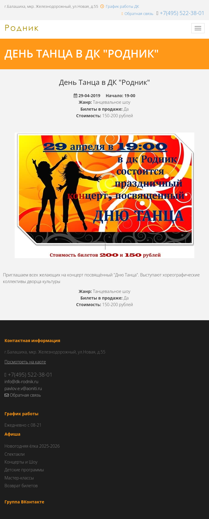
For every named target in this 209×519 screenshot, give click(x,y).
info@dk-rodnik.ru (21, 381)
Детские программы (24, 470)
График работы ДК (122, 6)
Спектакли (14, 454)
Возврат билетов (21, 485)
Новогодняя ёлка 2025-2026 (32, 446)
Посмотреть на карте (25, 362)
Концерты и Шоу (20, 462)
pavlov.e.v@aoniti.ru (23, 388)
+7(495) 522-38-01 (182, 12)
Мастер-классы (19, 478)
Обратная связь (139, 13)
